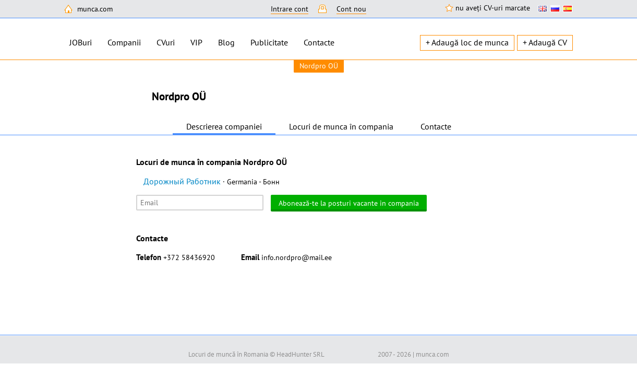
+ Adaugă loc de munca (467, 42)
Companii (124, 42)
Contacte (319, 42)
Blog (226, 42)
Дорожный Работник (211, 181)
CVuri (166, 42)
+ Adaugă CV (545, 42)
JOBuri (80, 42)
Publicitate (269, 42)
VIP (196, 42)
